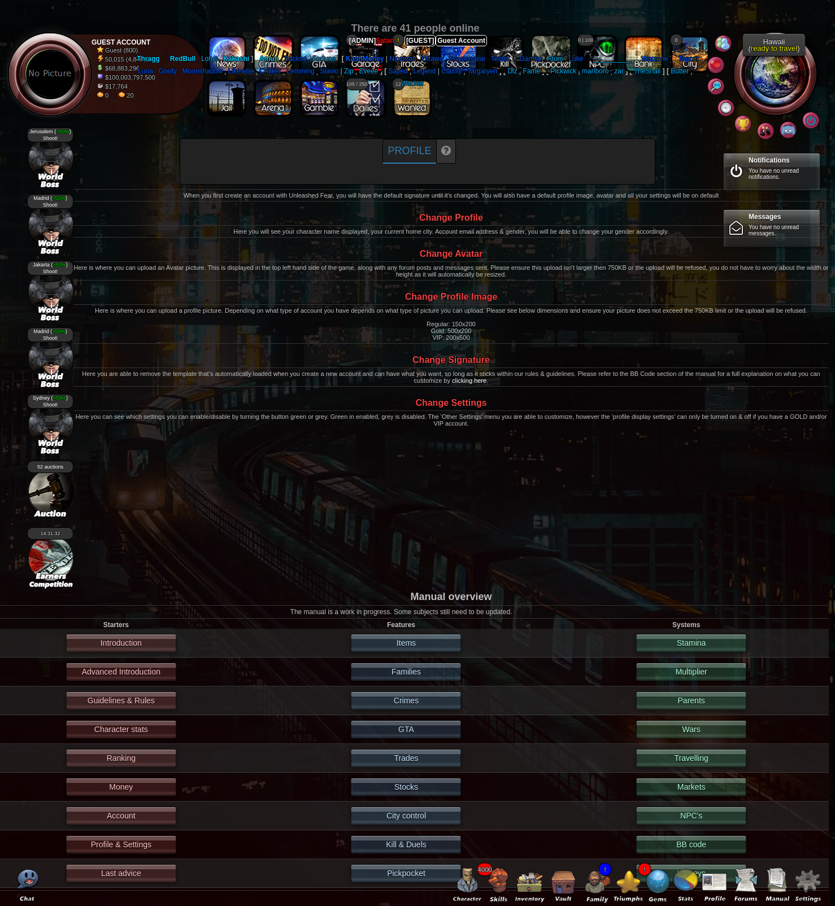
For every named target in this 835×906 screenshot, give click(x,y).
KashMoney (365, 59)
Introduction (121, 642)
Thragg (148, 59)
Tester (500, 59)
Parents (691, 700)
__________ (612, 59)
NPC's (691, 815)
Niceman (402, 59)
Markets (691, 786)
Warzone (654, 59)
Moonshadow (202, 71)
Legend (424, 71)
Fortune (324, 59)
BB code (691, 844)
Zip (349, 71)
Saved (398, 71)
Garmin (530, 59)
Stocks (406, 786)
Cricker (270, 71)
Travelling (691, 758)
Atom (555, 59)
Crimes (406, 700)
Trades (406, 758)
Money (121, 786)
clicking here (469, 380)
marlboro (595, 71)
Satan (385, 41)
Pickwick (563, 71)
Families (406, 671)
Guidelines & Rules (121, 700)
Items (406, 642)
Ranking (121, 758)
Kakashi (236, 59)
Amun (269, 59)
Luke (575, 59)
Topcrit (688, 59)
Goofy (168, 71)
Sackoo (295, 59)
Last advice (121, 873)
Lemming (300, 71)
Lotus (209, 59)
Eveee (369, 71)
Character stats (121, 729)
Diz (512, 71)
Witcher (412, 83)
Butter (680, 71)
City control (406, 815)
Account (121, 815)
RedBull (182, 59)
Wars (691, 729)
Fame (532, 71)
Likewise (241, 71)
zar (619, 71)
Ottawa (432, 59)
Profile (409, 150)
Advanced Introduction (121, 671)
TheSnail (647, 71)
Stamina (691, 642)
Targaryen (482, 71)
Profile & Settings (121, 844)
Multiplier (691, 671)
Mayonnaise (467, 59)
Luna (145, 71)
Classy (451, 71)
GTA (406, 729)
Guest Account (461, 41)
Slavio (329, 71)
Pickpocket (406, 873)
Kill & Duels (406, 844)
